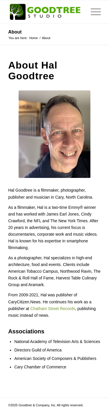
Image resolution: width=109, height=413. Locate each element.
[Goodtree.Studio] (45, 12)
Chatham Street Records (52, 308)
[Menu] (93, 12)
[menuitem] (93, 12)
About (15, 31)
